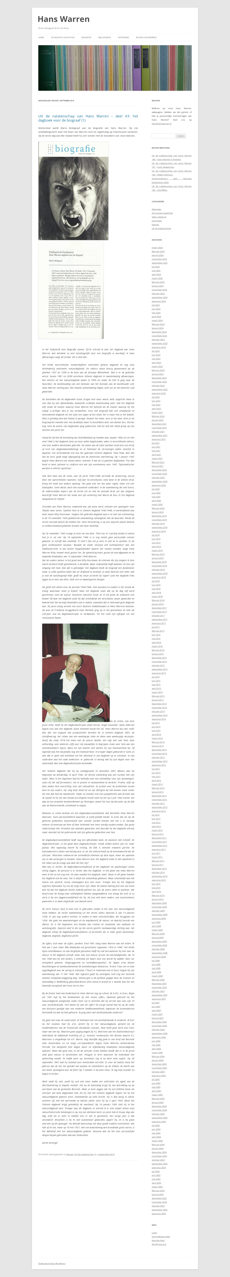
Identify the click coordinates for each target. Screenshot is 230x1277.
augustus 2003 (159, 1167)
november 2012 (159, 799)
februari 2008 (158, 979)
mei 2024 (156, 312)
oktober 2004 (158, 1113)
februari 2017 (158, 630)
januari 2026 (158, 255)
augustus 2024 (159, 301)
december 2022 (159, 377)
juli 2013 (156, 768)
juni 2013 (156, 772)
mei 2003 (156, 1179)
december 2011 (159, 837)
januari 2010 (158, 899)
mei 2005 (156, 1087)
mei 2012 (156, 822)
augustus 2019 (159, 531)
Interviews (123, 37)
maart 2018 (157, 596)
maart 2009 (157, 929)
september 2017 (159, 619)
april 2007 (156, 1010)
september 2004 (159, 1117)
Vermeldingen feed (161, 1236)
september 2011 (159, 845)
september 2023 (159, 343)
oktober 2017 (158, 615)
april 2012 (156, 826)
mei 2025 (156, 270)
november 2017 (159, 611)
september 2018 (159, 573)
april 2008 (156, 972)
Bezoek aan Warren (146, 37)
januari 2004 (158, 1148)
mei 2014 (156, 730)
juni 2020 (156, 492)
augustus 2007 (159, 998)
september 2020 (159, 481)
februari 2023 (158, 370)
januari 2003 (158, 1194)
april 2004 (156, 1136)
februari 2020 (158, 508)
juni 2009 (156, 922)
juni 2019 (156, 538)
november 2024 (159, 289)
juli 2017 (156, 627)
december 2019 (159, 515)
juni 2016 (156, 634)
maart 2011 (157, 857)
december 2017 (159, 607)
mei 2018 (156, 588)
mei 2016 (156, 638)
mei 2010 (156, 887)
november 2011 (159, 841)
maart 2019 (157, 550)
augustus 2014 (159, 719)
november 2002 (159, 1202)
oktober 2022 (158, 385)
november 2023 (159, 335)
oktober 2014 (158, 711)
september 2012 (159, 807)
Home (41, 37)
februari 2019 (158, 554)
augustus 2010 (159, 880)
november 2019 (159, 519)
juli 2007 (156, 1002)
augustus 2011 (159, 849)
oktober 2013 (158, 757)
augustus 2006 (159, 1037)
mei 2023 (156, 358)
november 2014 (159, 707)
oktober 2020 (158, 477)
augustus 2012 (159, 811)
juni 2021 (156, 446)
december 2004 (159, 1106)
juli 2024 (156, 305)
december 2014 (159, 703)
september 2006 (159, 1033)
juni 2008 (156, 964)
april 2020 (156, 500)
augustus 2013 (159, 765)
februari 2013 (158, 788)
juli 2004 (156, 1125)
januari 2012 (158, 834)
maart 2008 (157, 975)
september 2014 (159, 715)
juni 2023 (156, 354)
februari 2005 (158, 1098)
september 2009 (159, 914)
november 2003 (159, 1156)
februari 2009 (158, 933)
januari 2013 (158, 791)
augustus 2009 (159, 918)
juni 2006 (156, 1041)
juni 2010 (156, 883)
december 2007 (159, 983)
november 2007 (159, 987)
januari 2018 (158, 604)
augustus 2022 (159, 393)
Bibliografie (104, 37)
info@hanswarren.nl (161, 123)
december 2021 (159, 423)
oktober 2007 (158, 991)
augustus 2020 (159, 485)
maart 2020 (157, 504)
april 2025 (156, 274)
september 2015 (159, 669)
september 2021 (159, 435)
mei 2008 (156, 968)
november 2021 (159, 427)
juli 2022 (156, 397)
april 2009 (156, 926)
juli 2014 (156, 722)
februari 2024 (158, 324)
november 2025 (159, 259)
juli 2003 (156, 1171)
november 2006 (159, 1025)
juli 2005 (156, 1079)
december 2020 (159, 469)
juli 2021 (156, 443)
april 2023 (156, 362)
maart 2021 (157, 458)
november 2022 (159, 381)
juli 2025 (156, 266)
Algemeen (156, 209)
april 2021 (156, 454)
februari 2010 (158, 895)
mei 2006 (156, 1044)
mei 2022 (156, 404)
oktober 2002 (158, 1205)
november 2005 (159, 1067)
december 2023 (159, 331)
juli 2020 (156, 489)
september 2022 (159, 389)
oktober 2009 (158, 910)
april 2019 (156, 546)
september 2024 (159, 297)
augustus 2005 (159, 1075)
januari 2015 (158, 699)
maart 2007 (157, 1014)
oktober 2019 (158, 523)
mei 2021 (156, 450)
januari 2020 (158, 512)
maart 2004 (157, 1140)
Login (154, 1232)
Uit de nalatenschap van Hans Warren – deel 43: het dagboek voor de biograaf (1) (88, 118)
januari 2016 (158, 653)
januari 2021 (158, 466)
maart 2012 (157, 830)
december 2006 (159, 1021)
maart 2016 (157, 646)
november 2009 (159, 906)
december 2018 (159, 561)
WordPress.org (159, 1244)
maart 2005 (157, 1094)
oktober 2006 (158, 1029)
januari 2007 (158, 1018)
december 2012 (159, 795)
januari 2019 (158, 558)
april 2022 (156, 408)
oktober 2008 (158, 949)
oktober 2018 (158, 569)
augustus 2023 (159, 347)
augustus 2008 (159, 956)
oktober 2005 (158, 1071)
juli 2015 (156, 676)
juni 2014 (156, 726)
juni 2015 (156, 680)
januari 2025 (158, 285)
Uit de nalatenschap (84, 1154)
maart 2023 (157, 366)
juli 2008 (156, 960)
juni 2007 (156, 1006)
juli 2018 (156, 581)
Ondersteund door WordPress (51, 1263)
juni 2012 (156, 818)
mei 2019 (156, 542)
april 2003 (156, 1182)
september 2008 (159, 952)
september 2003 (159, 1163)
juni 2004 (156, 1129)
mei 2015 (156, 684)
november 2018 (159, 565)
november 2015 (159, 661)
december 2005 (159, 1064)
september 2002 (159, 1209)
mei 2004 (156, 1133)
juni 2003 (156, 1175)
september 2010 (159, 876)
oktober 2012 (158, 803)
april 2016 (156, 642)
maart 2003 (157, 1186)
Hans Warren (64, 18)
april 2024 (156, 316)
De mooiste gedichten (63, 37)
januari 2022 (158, 420)
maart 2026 (157, 247)
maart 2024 (157, 320)
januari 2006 (158, 1060)
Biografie (86, 37)
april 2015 (156, 688)
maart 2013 (157, 784)
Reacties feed (158, 1240)
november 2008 (159, 945)
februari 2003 (158, 1190)
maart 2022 (157, 412)
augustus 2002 (159, 1213)
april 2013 (156, 780)
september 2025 (159, 262)
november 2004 (159, 1110)
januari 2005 (158, 1102)
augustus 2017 (159, 623)
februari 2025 (158, 282)
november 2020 (159, 473)
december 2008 (159, 941)
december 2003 (159, 1152)
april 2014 (156, 734)
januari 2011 (158, 864)
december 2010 (159, 868)
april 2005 (156, 1090)
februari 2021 (158, 462)
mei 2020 (156, 496)
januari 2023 (158, 374)
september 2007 (159, 995)
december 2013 (159, 749)
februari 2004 (158, 1144)
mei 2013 (156, 776)
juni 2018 (156, 584)
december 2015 (159, 657)
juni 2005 (156, 1083)
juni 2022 (156, 400)
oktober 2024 (158, 293)
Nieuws (69, 1154)
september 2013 (159, 761)
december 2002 (159, 1198)
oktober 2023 (158, 339)
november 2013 (159, 753)
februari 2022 (158, 416)
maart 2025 (157, 278)
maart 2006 (157, 1052)
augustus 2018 (159, 577)
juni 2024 (156, 308)
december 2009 (159, 903)
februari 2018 (158, 600)
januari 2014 (158, 745)
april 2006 (156, 1048)
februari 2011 (158, 860)
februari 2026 (158, 251)
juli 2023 (156, 351)
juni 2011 (156, 853)
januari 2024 (158, 328)
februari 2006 (158, 1056)
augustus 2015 (159, 673)
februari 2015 (158, 696)
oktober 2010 (158, 872)
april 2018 (156, 592)
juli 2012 (156, 814)
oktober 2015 (158, 665)
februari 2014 (158, 742)
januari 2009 (158, 937)
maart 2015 (157, 692)
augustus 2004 (159, 1121)
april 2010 (156, 891)
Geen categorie (159, 216)
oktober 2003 (158, 1159)
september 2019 (159, 527)
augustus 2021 (159, 439)
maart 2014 (157, 738)
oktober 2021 (158, 431)
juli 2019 (156, 535)
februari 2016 (158, 650)
